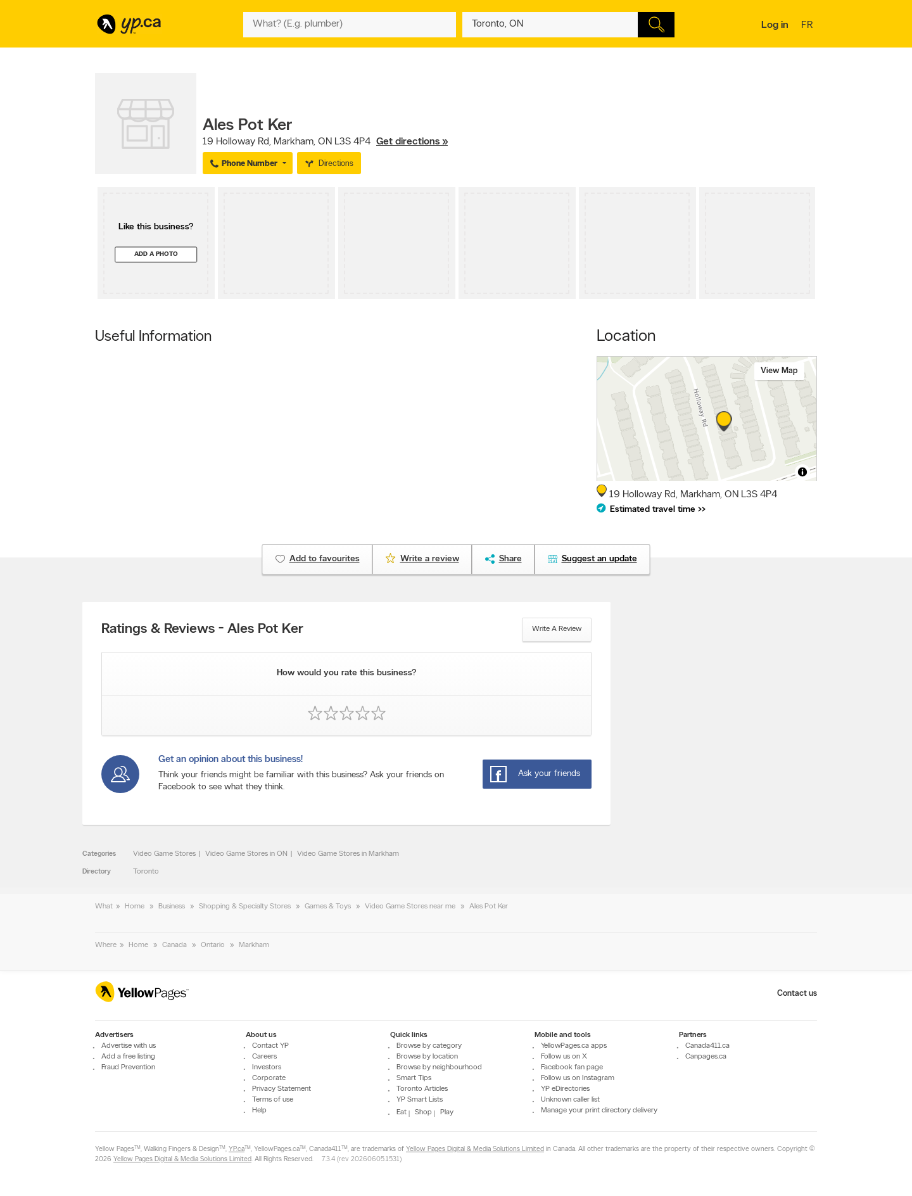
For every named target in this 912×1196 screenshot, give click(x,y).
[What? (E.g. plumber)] (349, 24)
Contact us (797, 993)
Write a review (556, 629)
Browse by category (429, 1046)
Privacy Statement (281, 1089)
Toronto (146, 871)
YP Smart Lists (419, 1100)
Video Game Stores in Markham (348, 854)
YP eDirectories (565, 1089)
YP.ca (236, 1149)
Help (259, 1110)
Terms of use (272, 1100)
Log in (774, 25)
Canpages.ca (705, 1056)
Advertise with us (128, 1046)
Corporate (269, 1078)
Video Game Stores (164, 854)
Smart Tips (413, 1078)
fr (808, 26)
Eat (401, 1112)
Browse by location (427, 1056)
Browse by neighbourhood (439, 1067)
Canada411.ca (707, 1046)
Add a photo (156, 254)
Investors (266, 1067)
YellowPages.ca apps (574, 1046)
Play (446, 1112)
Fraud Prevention (128, 1067)
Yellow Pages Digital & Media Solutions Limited (475, 1149)
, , (325, 142)
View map (779, 371)
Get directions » (412, 142)
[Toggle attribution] (802, 472)
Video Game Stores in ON (246, 854)
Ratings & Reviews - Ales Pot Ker (202, 630)
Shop (423, 1112)
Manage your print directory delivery (599, 1110)
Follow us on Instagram (577, 1078)
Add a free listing (128, 1056)
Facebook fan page (572, 1067)
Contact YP (270, 1046)
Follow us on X (564, 1056)
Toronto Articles (422, 1089)
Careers (264, 1056)
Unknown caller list (570, 1100)
